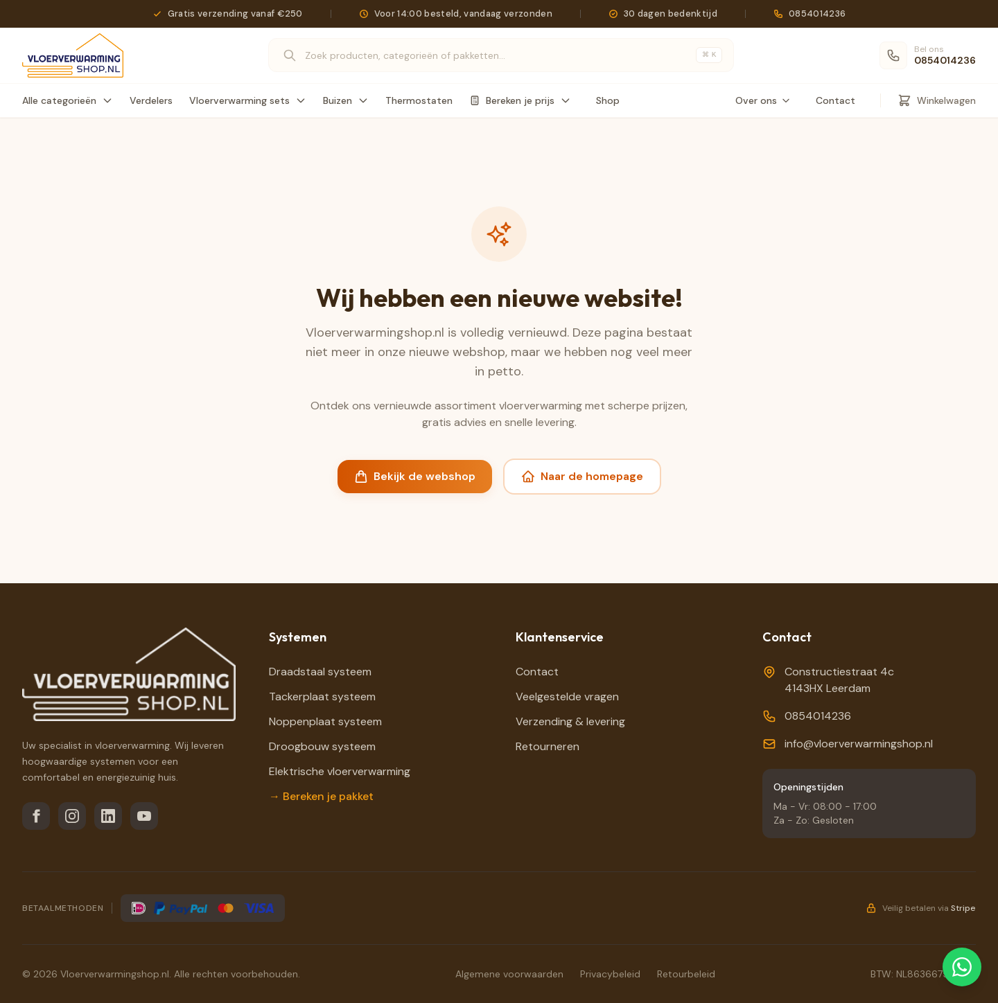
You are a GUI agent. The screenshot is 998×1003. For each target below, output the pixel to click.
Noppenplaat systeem (325, 721)
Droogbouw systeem (322, 746)
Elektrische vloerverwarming (339, 771)
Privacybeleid (610, 974)
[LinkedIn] (108, 816)
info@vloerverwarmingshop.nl (859, 743)
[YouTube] (144, 816)
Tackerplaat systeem (322, 696)
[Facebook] (36, 816)
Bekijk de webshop (414, 476)
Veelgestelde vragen (567, 696)
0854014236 (818, 716)
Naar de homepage (582, 476)
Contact (835, 100)
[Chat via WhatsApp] (962, 967)
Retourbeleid (686, 974)
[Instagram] (72, 816)
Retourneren (547, 746)
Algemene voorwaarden (509, 974)
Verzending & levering (570, 721)
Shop (608, 100)
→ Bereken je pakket (321, 796)
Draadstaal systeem (320, 671)
